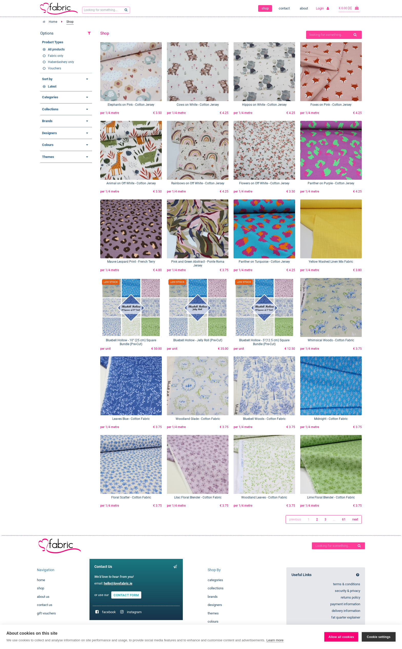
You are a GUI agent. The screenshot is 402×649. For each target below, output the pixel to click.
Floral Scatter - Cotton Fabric (131, 497)
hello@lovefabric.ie (118, 583)
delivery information (346, 611)
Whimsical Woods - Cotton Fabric (331, 340)
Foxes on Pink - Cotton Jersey (330, 105)
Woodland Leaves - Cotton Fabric (264, 497)
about (304, 8)
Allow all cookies (341, 637)
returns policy (350, 597)
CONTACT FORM (126, 595)
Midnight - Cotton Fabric (331, 419)
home (41, 580)
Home (53, 22)
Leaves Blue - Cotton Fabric (131, 419)
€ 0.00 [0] (349, 8)
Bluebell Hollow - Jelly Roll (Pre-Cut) (197, 340)
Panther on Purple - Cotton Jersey (331, 183)
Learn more (274, 640)
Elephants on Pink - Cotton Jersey (131, 105)
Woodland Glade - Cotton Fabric (198, 419)
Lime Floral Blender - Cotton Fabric (331, 497)
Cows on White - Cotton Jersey (198, 105)
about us (43, 597)
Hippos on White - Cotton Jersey (264, 105)
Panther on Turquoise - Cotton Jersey (264, 261)
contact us (44, 605)
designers (215, 605)
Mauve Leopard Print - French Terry (131, 261)
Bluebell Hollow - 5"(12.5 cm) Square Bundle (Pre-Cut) (264, 342)
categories (215, 580)
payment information (345, 604)
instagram (134, 612)
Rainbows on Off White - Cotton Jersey (197, 183)
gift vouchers (46, 613)
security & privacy (347, 591)
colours (213, 621)
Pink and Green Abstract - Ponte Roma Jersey (197, 263)
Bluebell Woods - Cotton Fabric (264, 419)
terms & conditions (346, 584)
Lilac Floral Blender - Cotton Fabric (198, 497)
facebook (109, 612)
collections (216, 588)
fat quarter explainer (345, 617)
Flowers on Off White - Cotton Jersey (264, 183)
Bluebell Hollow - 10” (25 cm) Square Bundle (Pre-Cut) (131, 342)
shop (265, 8)
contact (284, 8)
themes (213, 613)
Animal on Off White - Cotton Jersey (131, 183)
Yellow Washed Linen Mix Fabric (331, 261)
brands (213, 597)
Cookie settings (378, 637)
